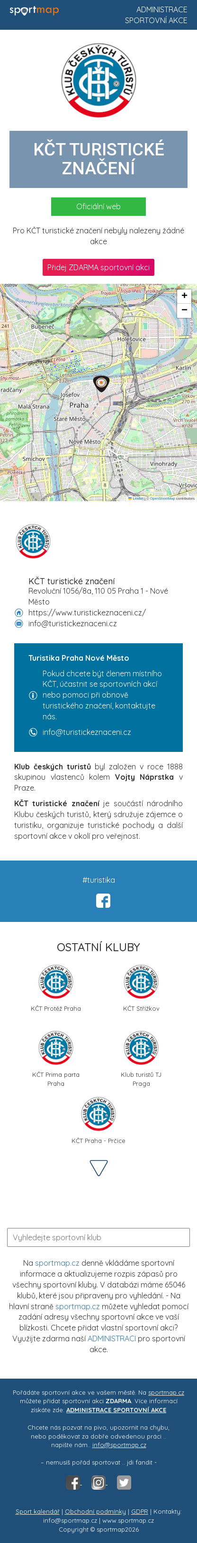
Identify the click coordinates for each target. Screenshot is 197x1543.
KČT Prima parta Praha (56, 1057)
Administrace (162, 9)
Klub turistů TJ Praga (141, 1057)
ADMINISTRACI (112, 1338)
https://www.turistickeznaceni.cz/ (87, 612)
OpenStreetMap (162, 498)
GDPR (139, 1511)
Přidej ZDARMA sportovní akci (98, 267)
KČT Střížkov (141, 988)
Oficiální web (98, 206)
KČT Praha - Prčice (98, 1120)
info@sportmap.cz (119, 1445)
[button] (101, 383)
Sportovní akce (156, 20)
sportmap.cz (57, 1263)
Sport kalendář (38, 1511)
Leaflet (135, 498)
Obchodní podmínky (95, 1511)
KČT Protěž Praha (56, 988)
